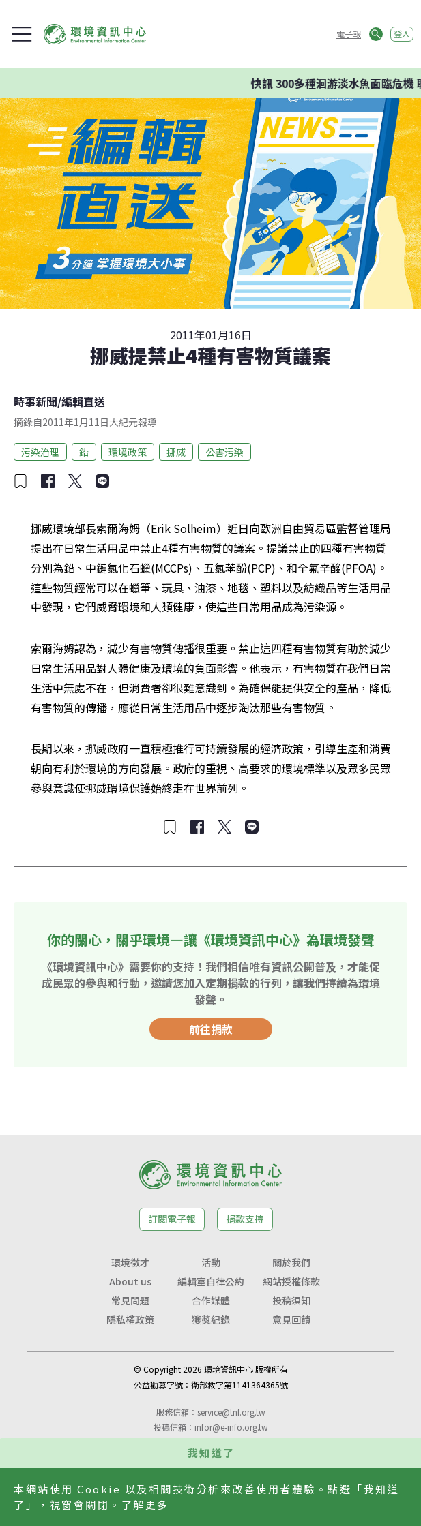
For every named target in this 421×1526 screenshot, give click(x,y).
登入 (402, 34)
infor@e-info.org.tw (231, 1427)
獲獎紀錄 (211, 1319)
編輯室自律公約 (210, 1281)
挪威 (176, 452)
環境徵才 (130, 1262)
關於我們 (291, 1262)
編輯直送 (83, 401)
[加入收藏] (20, 481)
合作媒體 (211, 1300)
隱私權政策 (130, 1319)
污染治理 (40, 452)
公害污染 (224, 452)
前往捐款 (211, 1029)
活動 (210, 1262)
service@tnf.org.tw (231, 1412)
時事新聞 (35, 401)
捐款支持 (245, 1218)
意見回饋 (291, 1319)
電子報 (348, 34)
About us (130, 1281)
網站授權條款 (291, 1281)
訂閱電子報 (172, 1218)
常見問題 (130, 1300)
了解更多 (145, 1504)
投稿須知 (291, 1300)
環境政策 (127, 452)
